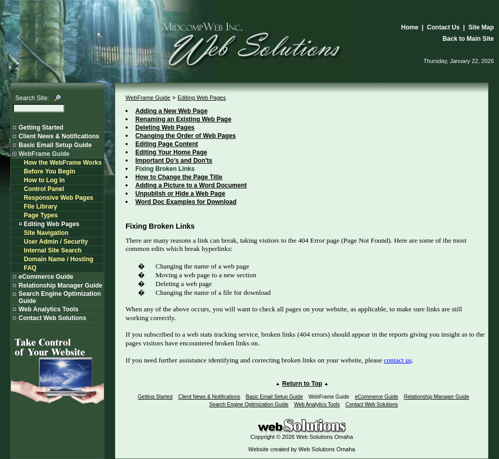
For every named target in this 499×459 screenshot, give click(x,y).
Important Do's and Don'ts (173, 160)
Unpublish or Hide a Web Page (180, 193)
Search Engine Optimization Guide (248, 404)
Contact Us (443, 27)
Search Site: (32, 98)
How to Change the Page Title (178, 177)
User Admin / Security (56, 241)
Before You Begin (49, 171)
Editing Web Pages (52, 224)
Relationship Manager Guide (60, 285)
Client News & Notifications (59, 136)
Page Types (41, 215)
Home (409, 27)
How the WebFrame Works (63, 162)
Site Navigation (46, 232)
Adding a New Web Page (171, 111)
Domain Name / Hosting (58, 259)
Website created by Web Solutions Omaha (301, 449)
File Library (40, 206)
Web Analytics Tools (49, 309)
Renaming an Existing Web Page (183, 119)
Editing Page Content (166, 144)
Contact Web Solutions (52, 318)
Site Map (481, 27)
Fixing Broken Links (165, 168)
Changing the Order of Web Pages (185, 135)
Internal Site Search (53, 250)
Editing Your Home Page (171, 152)
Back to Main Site (468, 38)
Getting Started (41, 127)
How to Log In (44, 180)
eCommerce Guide (46, 276)
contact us (398, 360)
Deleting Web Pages (164, 127)
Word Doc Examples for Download (186, 201)
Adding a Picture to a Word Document (191, 185)
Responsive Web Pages (58, 197)
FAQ (30, 268)
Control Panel (44, 189)
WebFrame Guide (44, 153)
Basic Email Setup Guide (55, 145)
